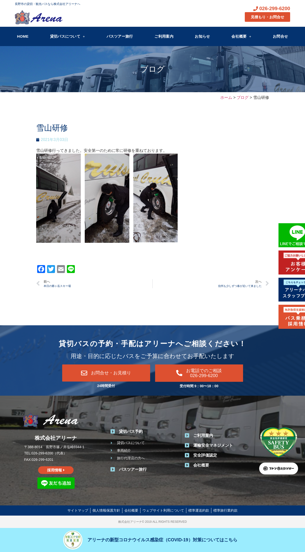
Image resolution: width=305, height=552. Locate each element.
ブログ (152, 69)
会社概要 (241, 36)
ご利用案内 (163, 36)
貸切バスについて (67, 36)
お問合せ (280, 36)
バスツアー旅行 (120, 36)
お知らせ (202, 36)
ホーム (226, 97)
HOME (22, 36)
